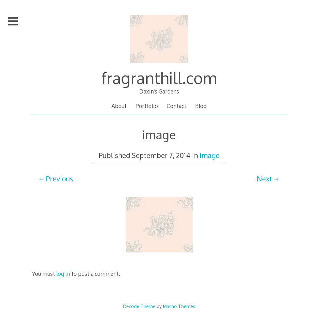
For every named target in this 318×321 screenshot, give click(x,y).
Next (264, 178)
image (209, 155)
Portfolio (146, 105)
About (119, 105)
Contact (176, 105)
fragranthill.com (159, 78)
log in (63, 273)
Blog (201, 105)
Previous (59, 178)
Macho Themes (179, 306)
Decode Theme (139, 306)
